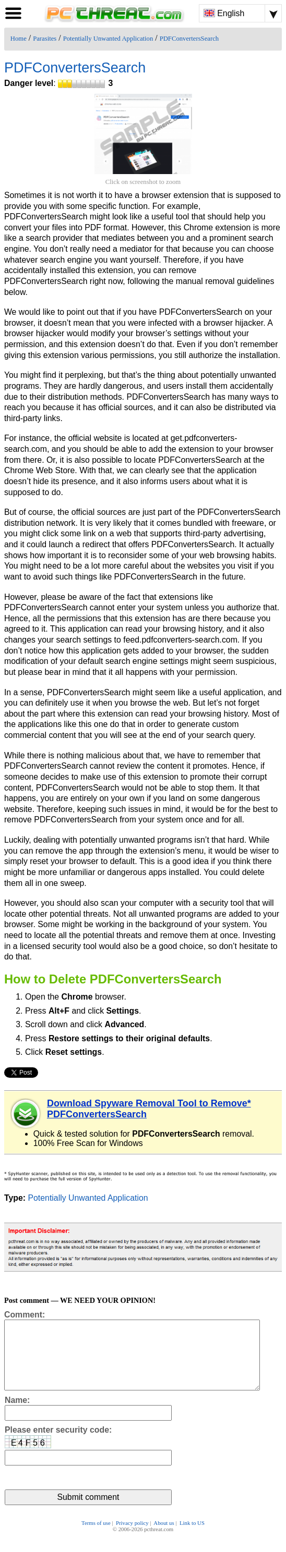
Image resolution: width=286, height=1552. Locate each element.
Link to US (192, 1537)
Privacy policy (132, 1537)
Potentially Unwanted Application (108, 38)
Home (18, 38)
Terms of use (96, 1537)
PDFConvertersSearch (189, 38)
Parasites (44, 38)
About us (163, 1537)
